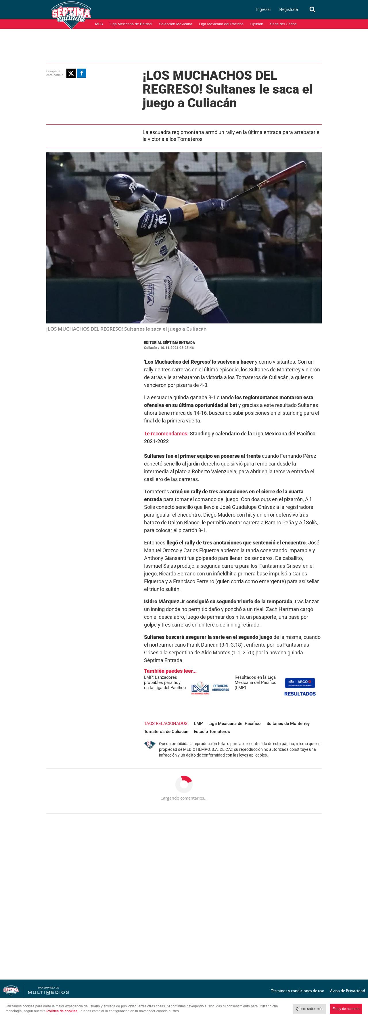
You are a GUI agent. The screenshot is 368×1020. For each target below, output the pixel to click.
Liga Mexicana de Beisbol (131, 24)
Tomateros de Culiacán (166, 731)
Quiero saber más (309, 1009)
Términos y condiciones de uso (297, 990)
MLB (99, 24)
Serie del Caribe (283, 24)
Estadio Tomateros (212, 731)
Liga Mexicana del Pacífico (221, 24)
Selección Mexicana (175, 24)
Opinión (256, 24)
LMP (198, 723)
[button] (71, 73)
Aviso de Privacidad (347, 990)
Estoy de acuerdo (346, 1009)
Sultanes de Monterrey (288, 723)
